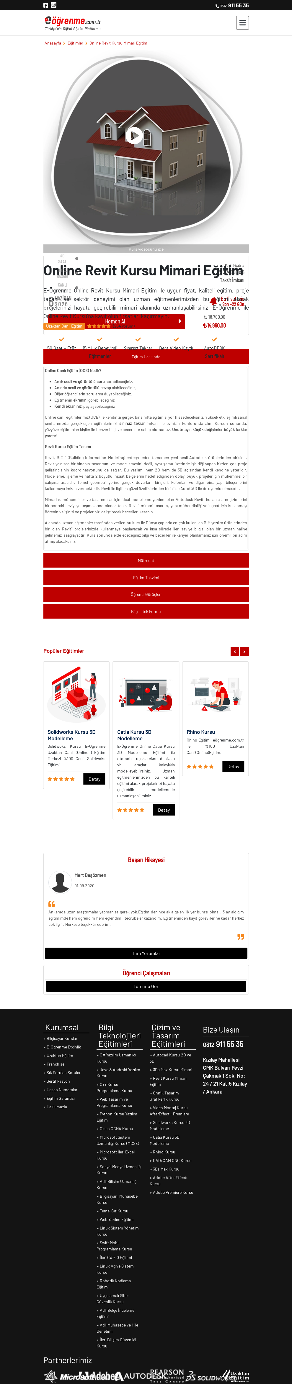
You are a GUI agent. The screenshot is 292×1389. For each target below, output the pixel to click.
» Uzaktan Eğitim (58, 1055)
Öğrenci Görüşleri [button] (146, 594)
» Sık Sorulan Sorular (62, 1072)
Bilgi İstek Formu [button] (146, 611)
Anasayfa (53, 42)
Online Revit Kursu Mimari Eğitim (118, 42)
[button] (235, 651)
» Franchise (53, 1063)
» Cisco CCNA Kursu (115, 1128)
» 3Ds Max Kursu (165, 1168)
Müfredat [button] (146, 560)
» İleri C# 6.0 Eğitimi (114, 1257)
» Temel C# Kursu (112, 1210)
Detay (94, 779)
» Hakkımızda (55, 1106)
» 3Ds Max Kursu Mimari (171, 1069)
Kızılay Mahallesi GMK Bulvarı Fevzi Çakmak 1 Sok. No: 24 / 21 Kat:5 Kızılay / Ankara (225, 1075)
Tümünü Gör (146, 986)
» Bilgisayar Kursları (60, 1038)
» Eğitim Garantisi (59, 1098)
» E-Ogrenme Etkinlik (62, 1046)
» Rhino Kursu (162, 1151)
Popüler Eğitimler (63, 650)
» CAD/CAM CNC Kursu (171, 1160)
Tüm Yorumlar (146, 953)
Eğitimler (75, 42)
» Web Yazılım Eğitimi (115, 1219)
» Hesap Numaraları (60, 1089)
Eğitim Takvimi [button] (146, 577)
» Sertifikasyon (56, 1081)
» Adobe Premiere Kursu (171, 1192)
